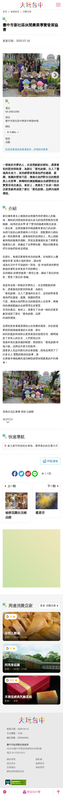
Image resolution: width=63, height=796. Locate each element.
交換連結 (11, 767)
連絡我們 (40, 767)
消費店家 (27, 11)
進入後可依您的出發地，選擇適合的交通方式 (31, 445)
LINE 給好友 (35, 474)
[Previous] (8, 75)
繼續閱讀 (8, 419)
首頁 (5, 11)
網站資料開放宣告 (15, 771)
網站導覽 (11, 759)
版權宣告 (40, 763)
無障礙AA (18, 782)
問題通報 (52, 461)
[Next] (55, 75)
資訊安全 (11, 763)
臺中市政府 (32, 720)
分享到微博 (28, 474)
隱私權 (39, 759)
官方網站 (13, 132)
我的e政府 (7, 782)
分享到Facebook (15, 474)
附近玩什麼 (31, 792)
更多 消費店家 (49, 605)
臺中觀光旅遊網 (31, 5)
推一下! (21, 474)
